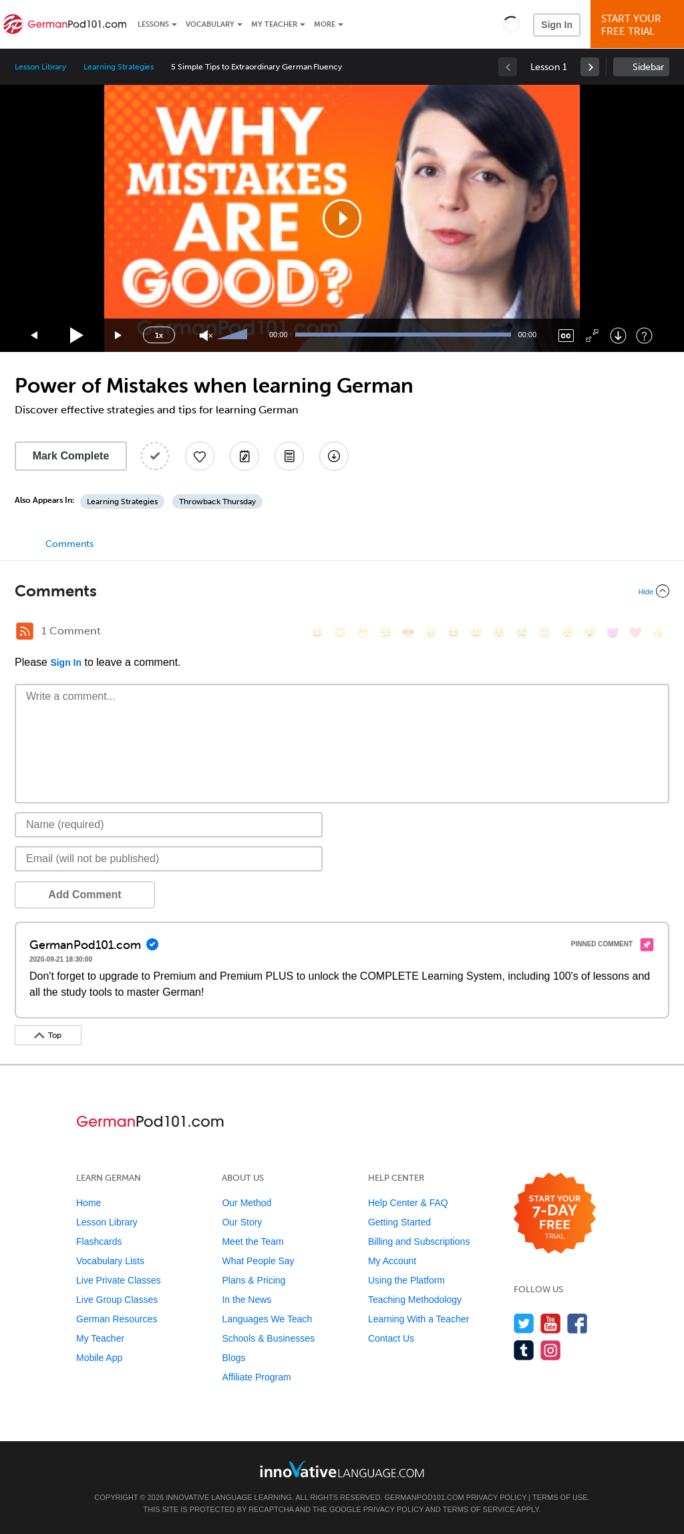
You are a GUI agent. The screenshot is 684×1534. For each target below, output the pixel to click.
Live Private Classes (118, 1280)
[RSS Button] (25, 631)
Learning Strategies (118, 66)
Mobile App (99, 1357)
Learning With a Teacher (419, 1319)
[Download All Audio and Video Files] (334, 456)
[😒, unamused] (385, 633)
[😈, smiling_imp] (612, 633)
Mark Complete (71, 455)
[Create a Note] (244, 456)
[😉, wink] (499, 633)
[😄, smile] (317, 633)
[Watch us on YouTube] (550, 1323)
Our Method (246, 1202)
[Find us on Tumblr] (524, 1350)
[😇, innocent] (544, 633)
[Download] (618, 335)
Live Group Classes (117, 1299)
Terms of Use (560, 1497)
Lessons (153, 24)
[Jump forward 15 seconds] (119, 335)
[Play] (77, 335)
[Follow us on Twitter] (524, 1323)
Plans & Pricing (253, 1280)
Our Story (242, 1222)
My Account (392, 1261)
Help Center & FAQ (408, 1202)
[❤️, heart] (635, 633)
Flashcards (99, 1241)
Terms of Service (479, 1509)
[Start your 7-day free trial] (555, 1214)
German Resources (116, 1319)
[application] (342, 218)
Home (88, 1202)
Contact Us (391, 1338)
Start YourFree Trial (639, 25)
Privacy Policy (496, 1497)
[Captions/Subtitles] (566, 335)
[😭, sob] (521, 633)
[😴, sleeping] (567, 633)
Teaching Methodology (415, 1299)
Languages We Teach (267, 1319)
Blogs (233, 1357)
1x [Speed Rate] (159, 335)
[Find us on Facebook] (577, 1323)
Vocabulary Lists (110, 1261)
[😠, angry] (430, 633)
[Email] (169, 859)
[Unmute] (206, 335)
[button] (511, 24)
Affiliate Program (256, 1377)
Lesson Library (40, 66)
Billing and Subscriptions (419, 1241)
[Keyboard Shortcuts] (644, 335)
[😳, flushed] (340, 633)
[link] (589, 66)
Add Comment (84, 894)
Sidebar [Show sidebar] (648, 67)
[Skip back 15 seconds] (35, 335)
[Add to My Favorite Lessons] (199, 456)
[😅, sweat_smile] (476, 633)
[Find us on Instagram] (550, 1350)
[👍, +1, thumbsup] (658, 633)
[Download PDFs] (289, 456)
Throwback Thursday (217, 501)
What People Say (258, 1261)
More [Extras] (324, 24)
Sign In (556, 24)
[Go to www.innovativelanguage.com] (342, 1469)
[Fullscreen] (592, 335)
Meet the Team (252, 1241)
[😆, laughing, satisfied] (453, 633)
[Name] (169, 824)
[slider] (233, 335)
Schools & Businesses (268, 1338)
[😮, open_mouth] (589, 633)
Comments (69, 544)
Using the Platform (406, 1280)
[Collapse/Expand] (342, 591)
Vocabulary (210, 24)
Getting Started (399, 1222)
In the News (246, 1299)
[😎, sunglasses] (408, 633)
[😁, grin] (362, 633)
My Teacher (274, 24)
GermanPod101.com (424, 1497)
